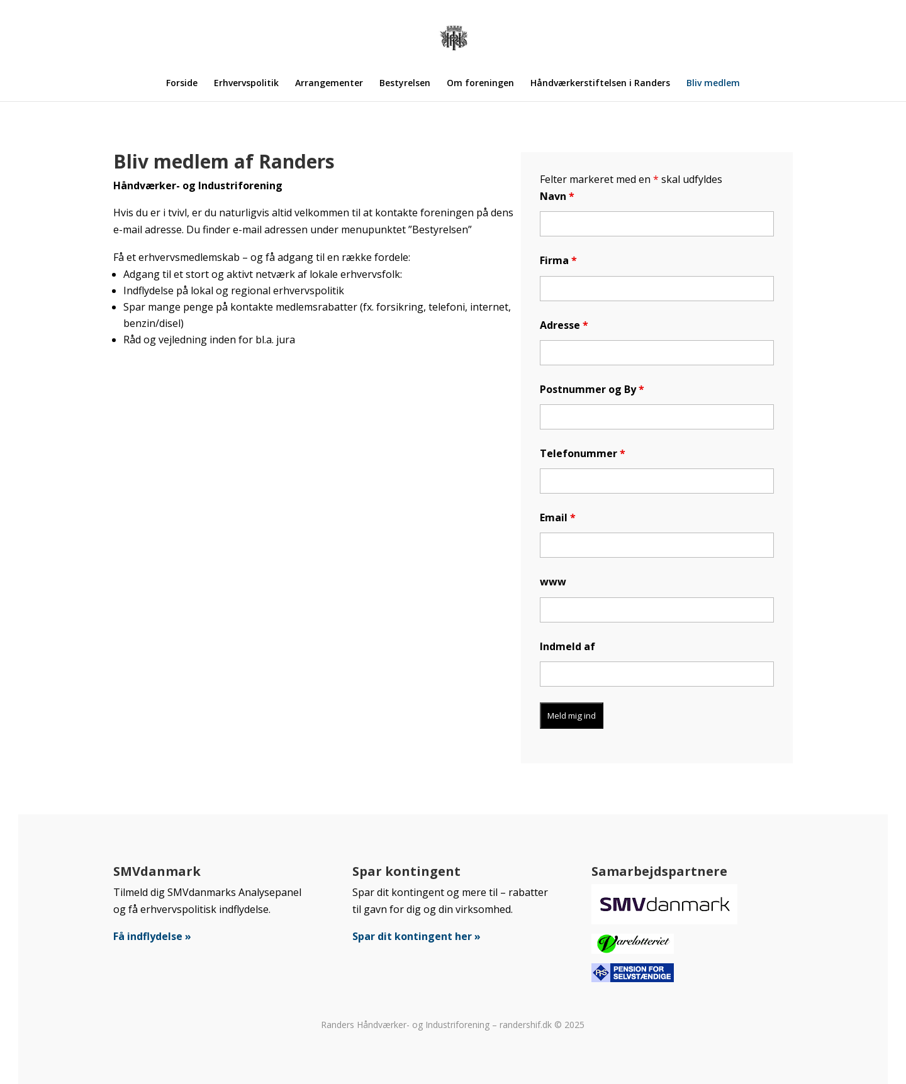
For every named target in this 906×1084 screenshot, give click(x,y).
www (553, 582)
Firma (558, 260)
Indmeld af (567, 646)
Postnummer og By (592, 389)
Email (558, 517)
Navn (557, 196)
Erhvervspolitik (246, 84)
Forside (182, 84)
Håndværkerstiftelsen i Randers (600, 84)
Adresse (564, 325)
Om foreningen (480, 84)
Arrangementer (329, 84)
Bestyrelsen (404, 84)
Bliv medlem (713, 84)
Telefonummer (582, 453)
